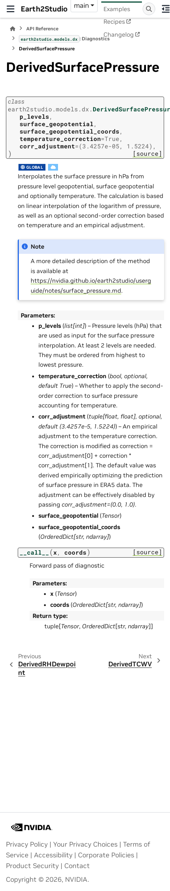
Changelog (118, 34)
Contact (77, 866)
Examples (116, 9)
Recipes (114, 21)
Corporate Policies (106, 855)
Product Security (32, 866)
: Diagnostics (64, 39)
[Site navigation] (10, 9)
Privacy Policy (27, 844)
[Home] (12, 29)
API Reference (42, 29)
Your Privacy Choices (85, 844)
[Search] (149, 9)
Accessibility (53, 855)
